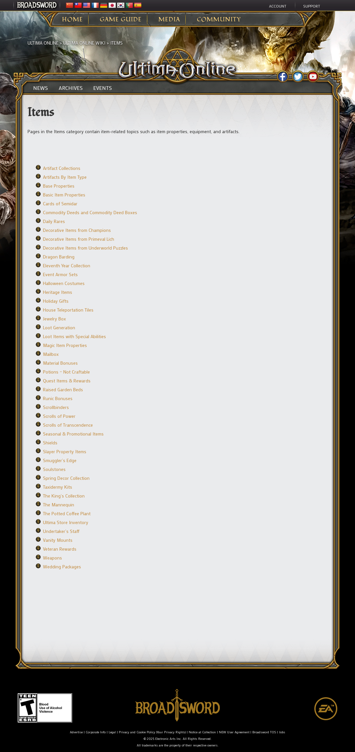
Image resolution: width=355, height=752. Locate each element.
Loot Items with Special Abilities (74, 336)
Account (277, 6)
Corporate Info (96, 732)
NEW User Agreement (234, 732)
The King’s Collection (64, 496)
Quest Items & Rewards (67, 380)
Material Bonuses (60, 363)
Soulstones (54, 469)
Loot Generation (59, 327)
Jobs (282, 732)
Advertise (76, 732)
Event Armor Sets (60, 274)
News (40, 88)
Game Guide (121, 20)
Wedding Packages (62, 566)
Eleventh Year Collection (66, 265)
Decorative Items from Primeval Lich (78, 239)
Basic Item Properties (64, 195)
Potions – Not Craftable (66, 372)
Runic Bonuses (58, 398)
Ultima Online (43, 43)
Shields (50, 442)
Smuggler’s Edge (59, 460)
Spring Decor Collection (66, 478)
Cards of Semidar (60, 203)
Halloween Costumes (64, 283)
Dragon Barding (58, 257)
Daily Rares (54, 221)
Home (72, 20)
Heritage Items (57, 292)
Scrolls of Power (59, 416)
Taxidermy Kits (57, 487)
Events (102, 88)
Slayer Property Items (64, 451)
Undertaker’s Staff (61, 531)
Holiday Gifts (56, 301)
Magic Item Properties (65, 345)
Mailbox (51, 354)
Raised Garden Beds (63, 389)
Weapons (52, 558)
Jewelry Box (54, 318)
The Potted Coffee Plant (67, 513)
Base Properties (58, 186)
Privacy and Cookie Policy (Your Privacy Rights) (152, 732)
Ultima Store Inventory (65, 522)
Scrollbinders (56, 407)
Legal (112, 732)
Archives (71, 88)
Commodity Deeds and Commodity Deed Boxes (90, 212)
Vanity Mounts (58, 540)
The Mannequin (58, 504)
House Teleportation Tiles (68, 310)
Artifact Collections (61, 168)
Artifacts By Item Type (65, 177)
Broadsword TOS (264, 732)
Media (169, 20)
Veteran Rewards (59, 549)
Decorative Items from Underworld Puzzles (85, 248)
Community (219, 20)
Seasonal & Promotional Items (73, 434)
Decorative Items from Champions (77, 230)
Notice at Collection (202, 732)
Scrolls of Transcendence (68, 425)
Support (311, 6)
